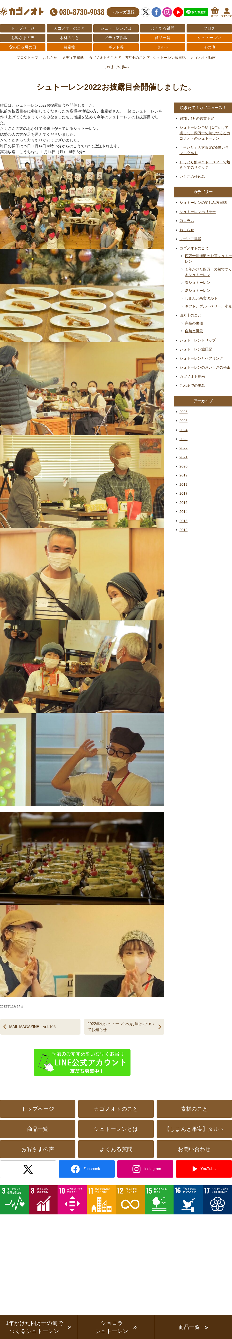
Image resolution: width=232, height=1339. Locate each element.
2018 (184, 484)
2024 (184, 430)
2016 (184, 502)
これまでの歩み (116, 67)
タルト (162, 47)
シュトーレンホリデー (198, 212)
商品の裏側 (194, 323)
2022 (184, 448)
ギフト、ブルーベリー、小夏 (208, 306)
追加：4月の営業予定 (197, 118)
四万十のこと (135, 57)
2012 (184, 530)
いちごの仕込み (192, 176)
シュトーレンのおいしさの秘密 (205, 367)
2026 (184, 412)
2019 (184, 475)
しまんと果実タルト (201, 298)
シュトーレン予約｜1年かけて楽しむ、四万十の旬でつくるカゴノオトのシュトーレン (205, 132)
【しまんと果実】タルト (194, 1129)
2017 (184, 493)
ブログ (209, 28)
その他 (209, 47)
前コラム (187, 221)
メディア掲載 (116, 38)
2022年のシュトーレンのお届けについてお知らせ (120, 1027)
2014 (184, 511)
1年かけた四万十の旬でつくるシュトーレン (34, 1327)
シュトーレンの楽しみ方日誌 (203, 202)
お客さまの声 (22, 38)
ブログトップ (27, 57)
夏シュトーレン (197, 290)
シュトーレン (209, 38)
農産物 (69, 47)
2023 (184, 439)
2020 (184, 466)
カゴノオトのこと (69, 28)
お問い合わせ (194, 1149)
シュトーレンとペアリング (201, 358)
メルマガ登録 (123, 12)
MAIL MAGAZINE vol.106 (32, 1027)
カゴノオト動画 (203, 57)
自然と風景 (194, 331)
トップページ (22, 28)
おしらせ (50, 57)
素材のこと (69, 38)
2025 (184, 421)
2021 (184, 457)
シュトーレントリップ (198, 340)
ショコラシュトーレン (111, 1327)
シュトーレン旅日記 (169, 57)
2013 (184, 521)
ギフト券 (116, 47)
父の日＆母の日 (22, 47)
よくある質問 (162, 28)
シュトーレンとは (116, 28)
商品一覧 (162, 38)
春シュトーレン (197, 282)
